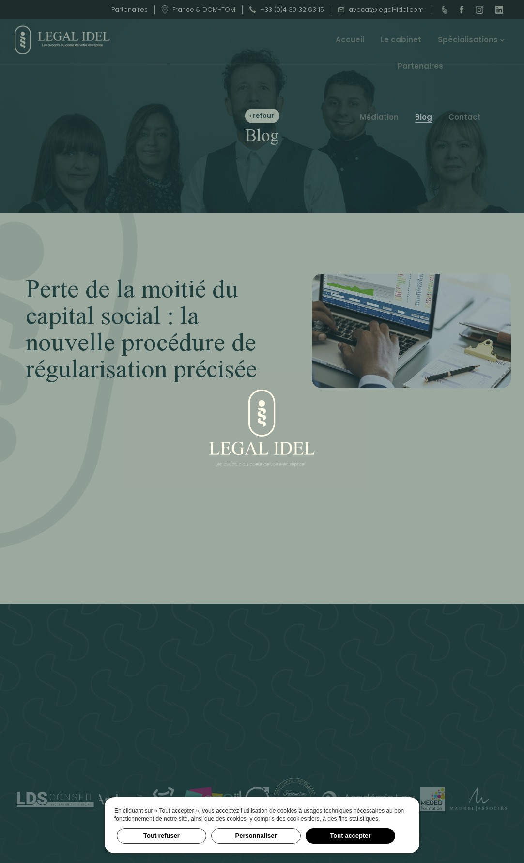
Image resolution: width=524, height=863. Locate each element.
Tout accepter (350, 835)
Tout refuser (161, 835)
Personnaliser (256, 835)
